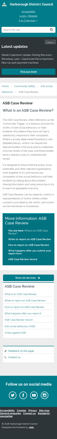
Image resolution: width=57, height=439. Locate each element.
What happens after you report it (23, 313)
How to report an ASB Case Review (28, 245)
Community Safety (24, 86)
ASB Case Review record (22, 259)
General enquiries (10, 413)
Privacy (32, 410)
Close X (50, 42)
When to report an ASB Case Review (29, 239)
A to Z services (28, 20)
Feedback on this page (21, 351)
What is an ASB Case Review (21, 294)
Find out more (28, 71)
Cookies (21, 410)
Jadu (31, 427)
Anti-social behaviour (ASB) (20, 326)
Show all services (28, 277)
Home (5, 86)
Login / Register (28, 16)
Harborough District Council (31, 4)
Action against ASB (15, 332)
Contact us (14, 357)
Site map (44, 410)
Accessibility (28, 11)
